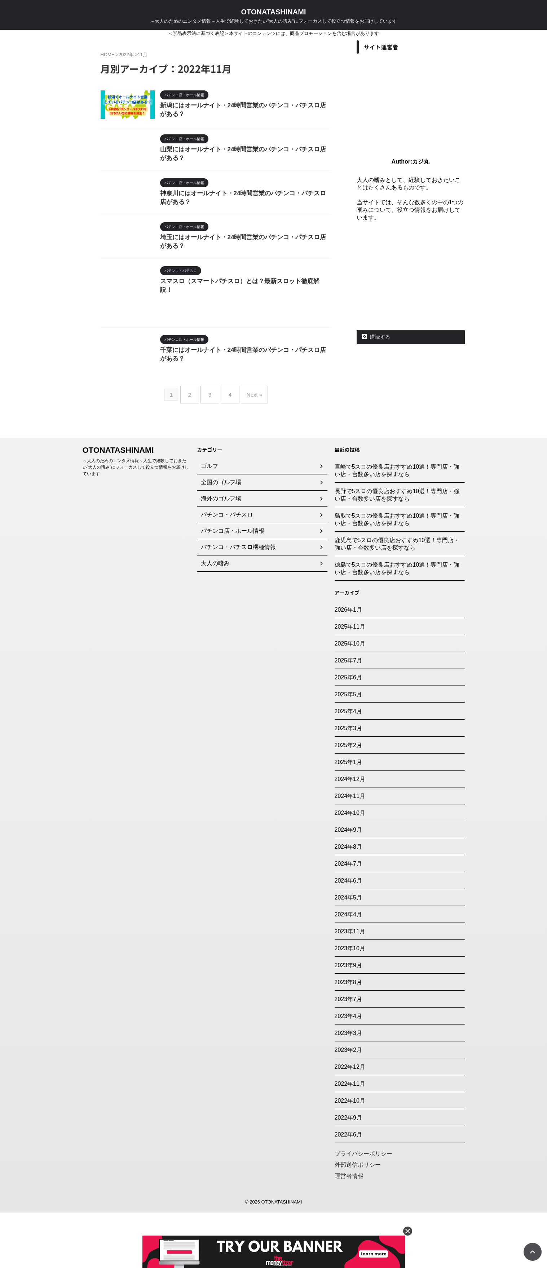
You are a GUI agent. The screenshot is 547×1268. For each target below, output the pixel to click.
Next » (249, 453)
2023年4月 (348, 1071)
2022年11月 (350, 1139)
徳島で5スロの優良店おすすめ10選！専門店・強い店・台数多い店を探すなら (397, 624)
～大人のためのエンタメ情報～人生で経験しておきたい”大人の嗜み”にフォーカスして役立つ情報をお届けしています (136, 523)
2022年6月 (348, 1190)
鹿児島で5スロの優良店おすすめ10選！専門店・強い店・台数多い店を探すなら (397, 599)
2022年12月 (350, 1122)
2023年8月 (348, 1038)
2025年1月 (348, 817)
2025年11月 (350, 682)
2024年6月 (348, 936)
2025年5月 (348, 750)
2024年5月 (348, 953)
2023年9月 (348, 1021)
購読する (376, 337)
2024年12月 (350, 834)
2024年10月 (350, 868)
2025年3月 (348, 784)
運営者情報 (349, 1231)
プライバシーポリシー (363, 1209)
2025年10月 (350, 699)
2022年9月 (348, 1173)
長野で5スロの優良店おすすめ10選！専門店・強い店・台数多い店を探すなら (397, 550)
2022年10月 (350, 1156)
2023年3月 (348, 1088)
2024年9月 (348, 885)
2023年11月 (350, 987)
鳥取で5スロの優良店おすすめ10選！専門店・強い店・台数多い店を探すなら (397, 575)
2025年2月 (348, 801)
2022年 (126, 54)
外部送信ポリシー (358, 1220)
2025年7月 (348, 716)
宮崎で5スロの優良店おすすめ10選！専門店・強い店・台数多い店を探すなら (397, 526)
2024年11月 (350, 851)
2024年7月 (348, 919)
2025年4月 (348, 767)
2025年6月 (348, 733)
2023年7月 (348, 1055)
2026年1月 (348, 665)
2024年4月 (348, 970)
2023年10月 (350, 1004)
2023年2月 (348, 1105)
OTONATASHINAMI (273, 12)
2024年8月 (348, 902)
